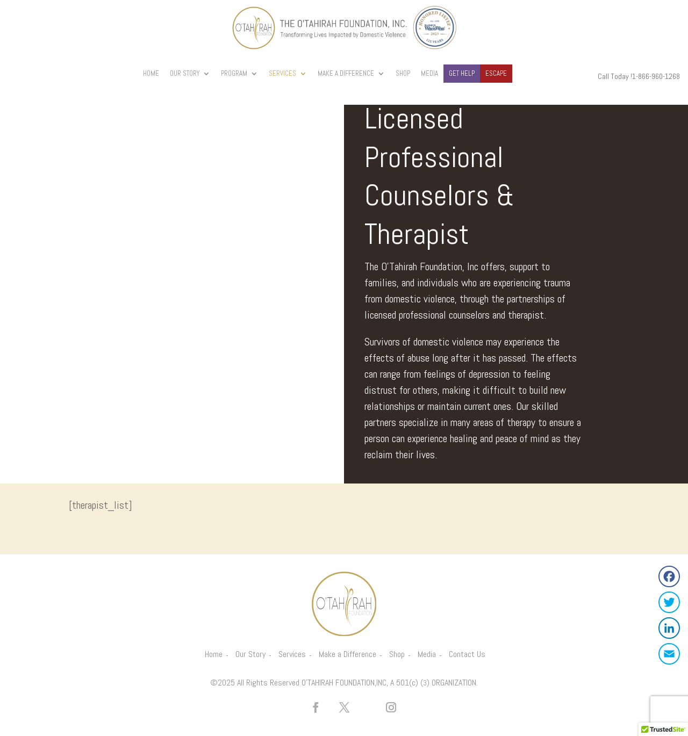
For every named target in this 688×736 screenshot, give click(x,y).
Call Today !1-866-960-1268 (639, 76)
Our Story (184, 73)
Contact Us (467, 654)
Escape (496, 73)
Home (151, 73)
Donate (530, 74)
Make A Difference (346, 73)
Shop (403, 73)
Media (429, 73)
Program (234, 73)
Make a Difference (347, 654)
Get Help (462, 73)
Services (282, 73)
